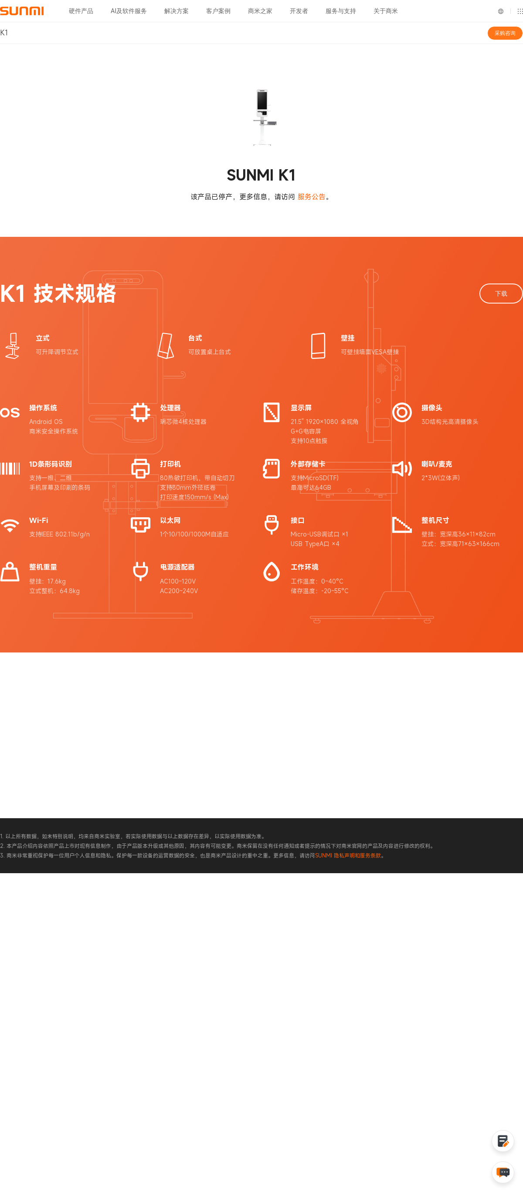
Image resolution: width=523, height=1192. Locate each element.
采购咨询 (505, 33)
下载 (501, 293)
